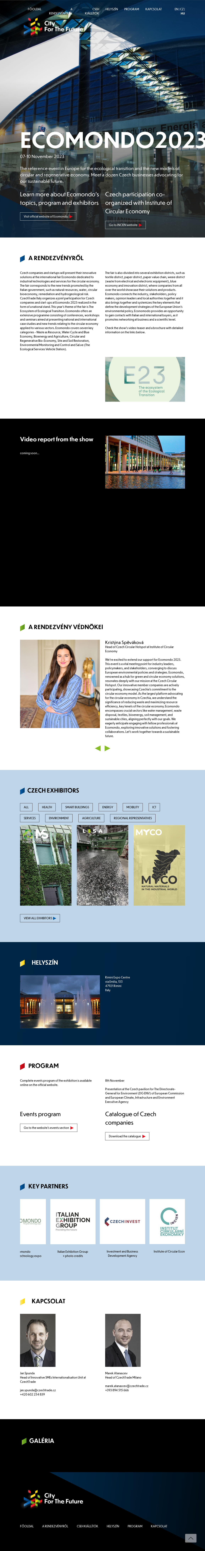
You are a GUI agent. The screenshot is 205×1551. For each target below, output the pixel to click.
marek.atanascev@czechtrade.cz (126, 1386)
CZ (182, 9)
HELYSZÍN (112, 9)
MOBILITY (132, 807)
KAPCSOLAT (153, 9)
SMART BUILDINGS (77, 807)
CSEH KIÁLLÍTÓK (92, 11)
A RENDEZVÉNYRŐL (61, 11)
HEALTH (47, 807)
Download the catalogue (127, 1136)
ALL (26, 807)
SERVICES (30, 818)
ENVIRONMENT (59, 818)
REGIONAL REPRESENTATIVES (133, 818)
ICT (154, 807)
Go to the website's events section (49, 1128)
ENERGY (107, 807)
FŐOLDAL (34, 9)
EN (176, 9)
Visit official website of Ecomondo (48, 216)
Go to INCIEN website (125, 225)
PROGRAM (131, 9)
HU (183, 13)
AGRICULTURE (91, 818)
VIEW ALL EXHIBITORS (40, 918)
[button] (98, 748)
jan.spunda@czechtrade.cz (38, 1390)
